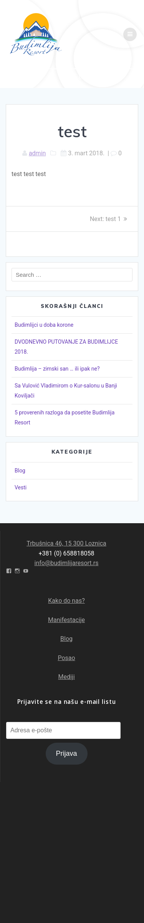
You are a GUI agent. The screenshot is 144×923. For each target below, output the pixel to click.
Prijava (66, 753)
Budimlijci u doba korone (44, 325)
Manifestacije (66, 620)
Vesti (20, 487)
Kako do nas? (66, 600)
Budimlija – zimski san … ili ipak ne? (57, 369)
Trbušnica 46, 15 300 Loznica (66, 543)
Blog (20, 470)
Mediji (66, 676)
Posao (66, 658)
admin (37, 153)
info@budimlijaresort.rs (67, 563)
